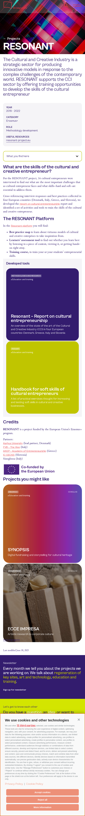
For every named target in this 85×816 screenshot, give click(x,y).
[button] (79, 719)
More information (42, 807)
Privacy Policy (14, 784)
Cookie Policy (34, 784)
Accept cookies (43, 792)
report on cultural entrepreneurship (40, 203)
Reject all (42, 800)
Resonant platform (21, 225)
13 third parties (26, 725)
